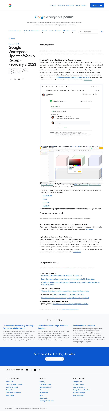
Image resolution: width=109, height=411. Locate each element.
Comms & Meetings (15, 31)
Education (66, 31)
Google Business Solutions (81, 390)
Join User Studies (78, 395)
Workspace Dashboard (13, 393)
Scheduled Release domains (68, 267)
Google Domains (78, 384)
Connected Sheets (47, 185)
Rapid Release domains (59, 267)
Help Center (70, 5)
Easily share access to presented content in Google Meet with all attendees (68, 279)
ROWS (45, 199)
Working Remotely (45, 387)
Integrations (43, 398)
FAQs (41, 395)
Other (19, 73)
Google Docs (24, 69)
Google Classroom (14, 69)
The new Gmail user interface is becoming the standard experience (65, 291)
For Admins (61, 5)
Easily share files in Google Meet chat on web (68, 294)
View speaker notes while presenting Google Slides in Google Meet (65, 298)
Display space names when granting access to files (70, 304)
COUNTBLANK (47, 196)
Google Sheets (24, 71)
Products (53, 5)
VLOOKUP (46, 202)
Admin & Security (54, 31)
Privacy (41, 408)
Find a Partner (44, 390)
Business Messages (79, 393)
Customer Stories (45, 384)
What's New (10, 395)
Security (42, 382)
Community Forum (12, 387)
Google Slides (13, 73)
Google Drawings (14, 71)
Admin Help (10, 382)
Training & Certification (47, 401)
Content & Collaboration (31, 31)
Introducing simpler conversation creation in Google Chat (61, 275)
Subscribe (97, 5)
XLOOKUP (46, 206)
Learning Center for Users (14, 384)
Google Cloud (77, 382)
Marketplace (44, 393)
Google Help (10, 390)
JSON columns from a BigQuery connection (87, 185)
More (74, 31)
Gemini (44, 31)
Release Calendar (81, 5)
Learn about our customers (84, 326)
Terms (45, 408)
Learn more (88, 80)
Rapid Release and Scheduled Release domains (72, 77)
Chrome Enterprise (79, 387)
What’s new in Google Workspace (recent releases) (70, 309)
